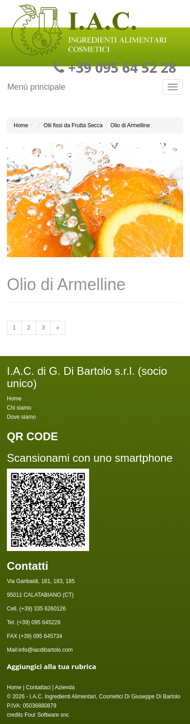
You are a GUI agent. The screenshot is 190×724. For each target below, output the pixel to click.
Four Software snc (47, 715)
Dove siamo (21, 417)
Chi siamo (19, 408)
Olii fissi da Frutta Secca (72, 125)
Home (21, 125)
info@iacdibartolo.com (45, 650)
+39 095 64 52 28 (122, 67)
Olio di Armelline (130, 125)
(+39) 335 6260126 (42, 608)
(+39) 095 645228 (38, 622)
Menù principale (36, 87)
